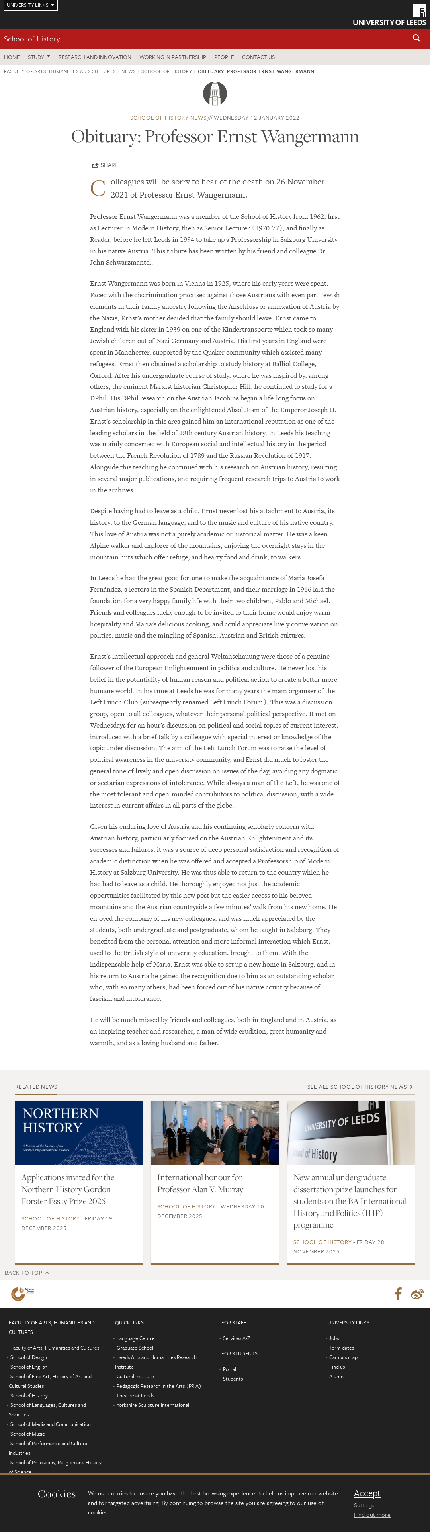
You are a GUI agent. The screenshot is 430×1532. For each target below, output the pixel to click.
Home (12, 57)
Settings (364, 1505)
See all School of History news (357, 1086)
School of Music (27, 1434)
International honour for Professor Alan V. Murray (200, 1183)
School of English (28, 1367)
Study (36, 57)
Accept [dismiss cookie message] (367, 1493)
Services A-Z (236, 1338)
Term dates (341, 1348)
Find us (337, 1367)
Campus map (343, 1357)
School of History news (168, 117)
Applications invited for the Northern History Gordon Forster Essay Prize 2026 (68, 1189)
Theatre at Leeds (135, 1395)
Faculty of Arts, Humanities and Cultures (60, 71)
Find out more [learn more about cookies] (372, 1514)
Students (233, 1379)
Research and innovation (95, 57)
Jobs (334, 1338)
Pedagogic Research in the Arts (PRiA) (159, 1386)
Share (109, 164)
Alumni (337, 1376)
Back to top (23, 1272)
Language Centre (136, 1338)
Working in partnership (172, 57)
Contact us (258, 57)
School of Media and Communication (50, 1424)
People (224, 57)
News (128, 71)
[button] (417, 39)
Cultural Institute (135, 1376)
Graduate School (135, 1348)
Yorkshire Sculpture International (153, 1405)
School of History (32, 38)
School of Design (28, 1357)
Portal (229, 1369)
